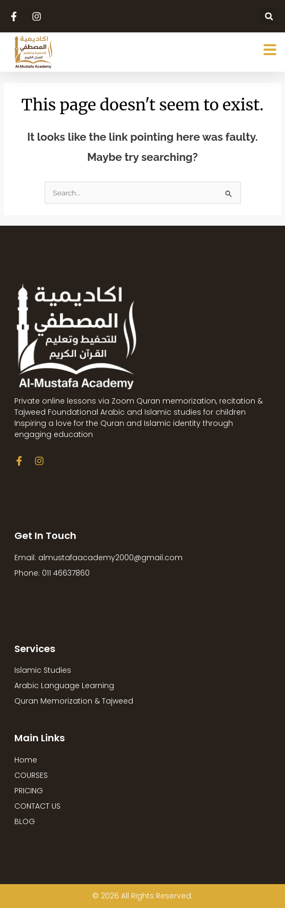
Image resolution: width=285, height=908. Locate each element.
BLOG (24, 821)
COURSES (31, 775)
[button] (269, 16)
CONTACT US (37, 806)
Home (25, 760)
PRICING (28, 790)
